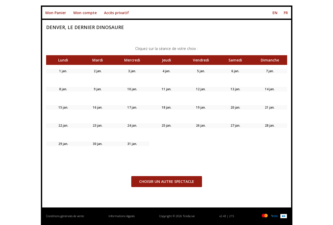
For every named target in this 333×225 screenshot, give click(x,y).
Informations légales (121, 216)
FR (286, 12)
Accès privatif (116, 12)
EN (274, 12)
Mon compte (85, 12)
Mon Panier (55, 12)
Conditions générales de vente (65, 216)
